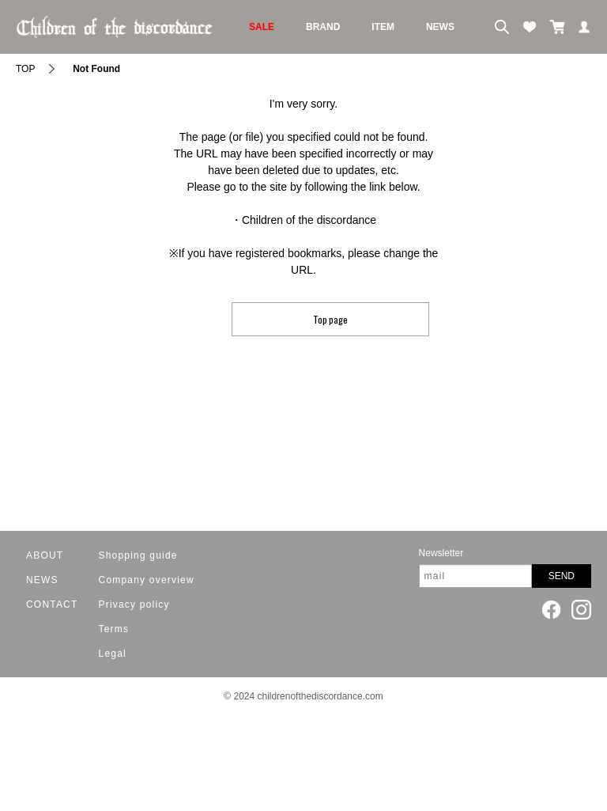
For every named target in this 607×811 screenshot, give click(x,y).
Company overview (146, 580)
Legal (112, 653)
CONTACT (52, 604)
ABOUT (44, 555)
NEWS (440, 26)
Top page (331, 319)
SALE (261, 26)
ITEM (382, 26)
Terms (114, 629)
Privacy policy (134, 604)
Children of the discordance (309, 220)
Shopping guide (138, 555)
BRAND (323, 26)
